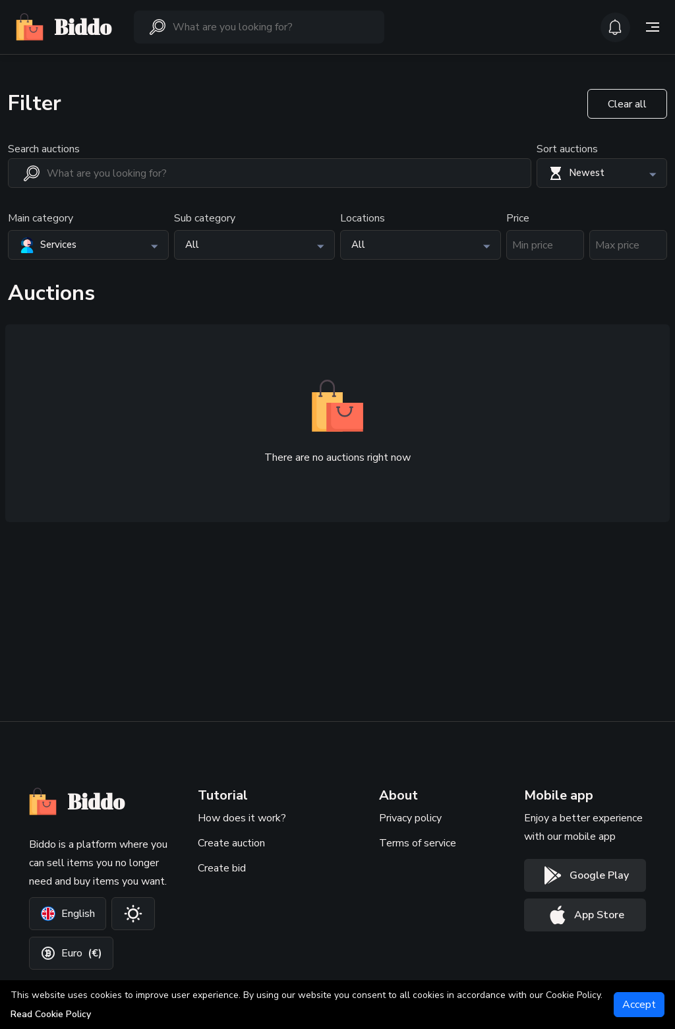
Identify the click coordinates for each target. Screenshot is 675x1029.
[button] (602, 173)
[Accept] (639, 1004)
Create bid (222, 868)
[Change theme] (133, 913)
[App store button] (585, 914)
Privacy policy (410, 818)
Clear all (627, 104)
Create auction (231, 843)
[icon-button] (615, 27)
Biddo (63, 27)
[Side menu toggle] (652, 27)
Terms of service (417, 843)
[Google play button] (585, 875)
